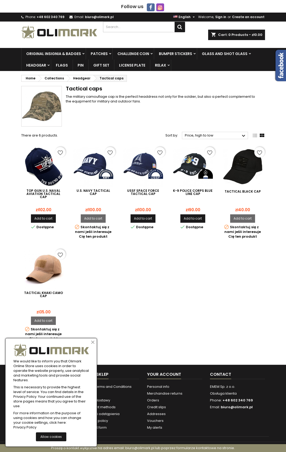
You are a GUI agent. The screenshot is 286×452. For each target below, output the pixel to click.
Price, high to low (216, 136)
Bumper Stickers (175, 53)
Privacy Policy (24, 427)
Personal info (158, 386)
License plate (132, 65)
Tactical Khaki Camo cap (43, 294)
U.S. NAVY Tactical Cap (93, 192)
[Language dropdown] (184, 17)
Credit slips (156, 407)
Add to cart (43, 218)
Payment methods (100, 407)
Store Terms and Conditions (108, 386)
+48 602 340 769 (50, 17)
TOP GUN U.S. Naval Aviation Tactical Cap (43, 194)
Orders (153, 400)
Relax (160, 65)
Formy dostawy (97, 400)
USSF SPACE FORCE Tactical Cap (143, 192)
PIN (81, 65)
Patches (99, 53)
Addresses (156, 413)
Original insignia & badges (53, 53)
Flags (62, 65)
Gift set (101, 65)
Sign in (220, 17)
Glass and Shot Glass (224, 53)
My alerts (154, 427)
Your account (164, 374)
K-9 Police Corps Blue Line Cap (193, 192)
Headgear (36, 65)
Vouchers (155, 420)
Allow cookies (51, 436)
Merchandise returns (164, 393)
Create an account (248, 17)
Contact (220, 374)
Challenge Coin (133, 53)
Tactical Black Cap (243, 191)
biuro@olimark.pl (99, 17)
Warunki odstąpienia (102, 413)
